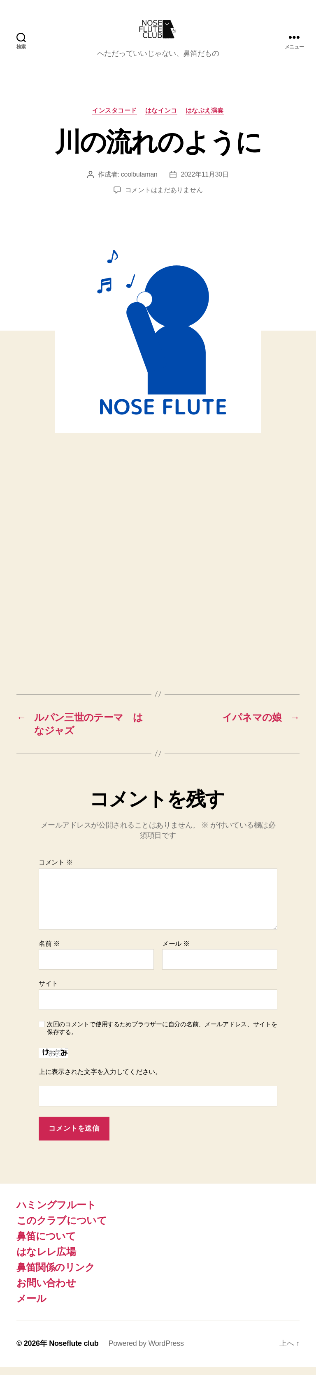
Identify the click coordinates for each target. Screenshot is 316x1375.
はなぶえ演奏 (205, 118)
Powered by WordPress (146, 1351)
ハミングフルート (56, 1213)
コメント (56, 870)
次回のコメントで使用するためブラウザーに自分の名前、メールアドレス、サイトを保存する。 (162, 1036)
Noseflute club (73, 1351)
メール (176, 951)
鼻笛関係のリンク (55, 1275)
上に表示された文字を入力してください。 (100, 1079)
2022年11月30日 (204, 182)
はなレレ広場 (46, 1259)
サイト (48, 991)
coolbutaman (139, 182)
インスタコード (114, 118)
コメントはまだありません (164, 198)
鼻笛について (46, 1244)
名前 (49, 951)
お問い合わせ (46, 1291)
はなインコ (161, 118)
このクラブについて (61, 1228)
